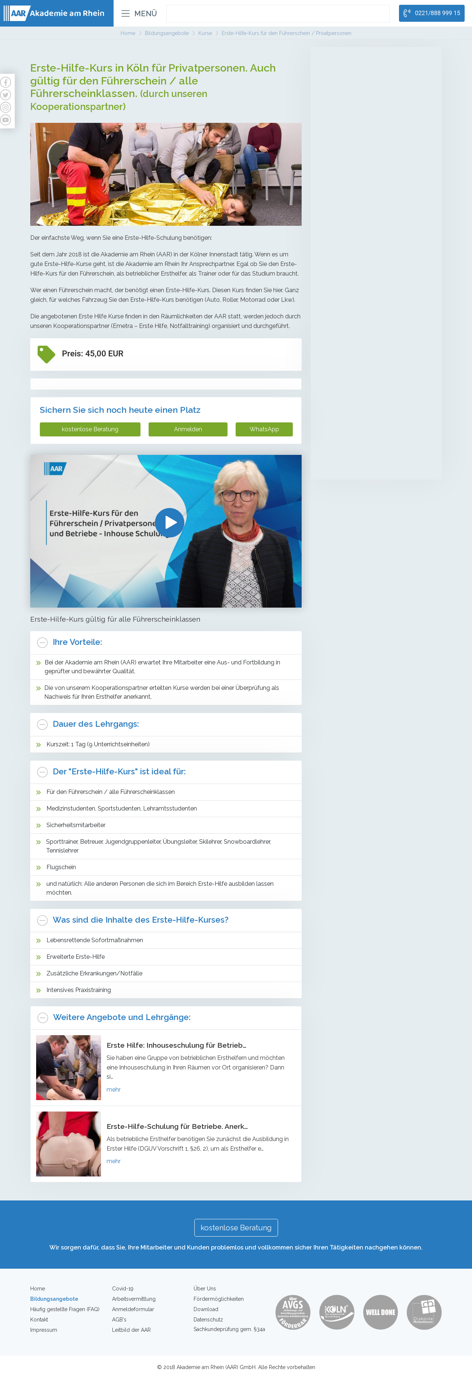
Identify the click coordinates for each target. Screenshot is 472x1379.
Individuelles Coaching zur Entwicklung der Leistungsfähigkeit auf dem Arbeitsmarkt (371, 340)
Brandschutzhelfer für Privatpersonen (364, 438)
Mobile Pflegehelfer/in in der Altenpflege (367, 70)
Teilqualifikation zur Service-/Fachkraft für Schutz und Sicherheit (369, 182)
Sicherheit (338, 141)
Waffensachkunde (342, 465)
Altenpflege (342, 55)
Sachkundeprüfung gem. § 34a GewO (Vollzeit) (375, 199)
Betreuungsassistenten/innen (355, 84)
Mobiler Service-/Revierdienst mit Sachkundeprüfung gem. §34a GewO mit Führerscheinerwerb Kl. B (368, 255)
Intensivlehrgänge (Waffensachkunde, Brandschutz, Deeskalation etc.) (364, 294)
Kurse (331, 366)
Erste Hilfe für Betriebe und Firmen (361, 424)
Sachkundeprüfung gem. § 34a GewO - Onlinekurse (366, 230)
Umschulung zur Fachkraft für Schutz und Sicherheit (370, 160)
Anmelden (188, 429)
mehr (114, 1089)
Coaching (337, 321)
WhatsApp (264, 429)
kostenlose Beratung (90, 429)
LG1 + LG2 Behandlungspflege (356, 97)
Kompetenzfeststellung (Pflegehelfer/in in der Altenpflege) (373, 115)
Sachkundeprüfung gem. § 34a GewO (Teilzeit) (375, 213)
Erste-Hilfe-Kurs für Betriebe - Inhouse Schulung (365, 407)
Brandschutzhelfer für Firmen (355, 452)
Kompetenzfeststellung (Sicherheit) (361, 277)
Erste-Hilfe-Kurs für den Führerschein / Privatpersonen (370, 385)
